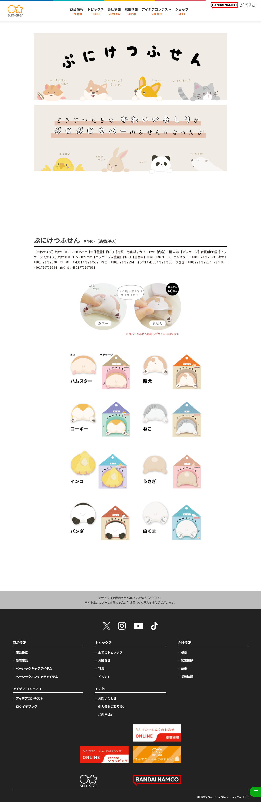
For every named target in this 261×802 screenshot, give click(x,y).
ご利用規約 (105, 714)
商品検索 (22, 652)
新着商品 (22, 660)
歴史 (184, 668)
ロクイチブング (26, 706)
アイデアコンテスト (29, 698)
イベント (104, 676)
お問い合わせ (107, 698)
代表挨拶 (187, 660)
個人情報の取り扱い (112, 706)
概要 (184, 652)
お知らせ (104, 660)
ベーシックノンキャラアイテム (37, 676)
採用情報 (187, 676)
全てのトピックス (110, 652)
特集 (101, 668)
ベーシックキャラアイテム (34, 668)
